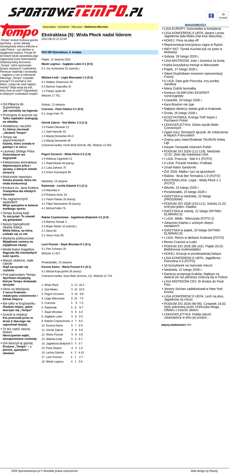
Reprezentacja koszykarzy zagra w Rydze (193, 44)
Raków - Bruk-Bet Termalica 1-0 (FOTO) (192, 176)
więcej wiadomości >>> (176, 324)
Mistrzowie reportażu (19, 180)
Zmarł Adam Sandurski (180, 167)
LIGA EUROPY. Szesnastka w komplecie (192, 28)
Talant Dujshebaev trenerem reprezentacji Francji (193, 75)
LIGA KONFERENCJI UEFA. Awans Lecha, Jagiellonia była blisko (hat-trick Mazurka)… (194, 34)
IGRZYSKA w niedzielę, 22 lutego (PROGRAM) (187, 197)
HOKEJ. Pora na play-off (181, 40)
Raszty (213, 471)
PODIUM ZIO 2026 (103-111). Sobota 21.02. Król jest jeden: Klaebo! (195, 205)
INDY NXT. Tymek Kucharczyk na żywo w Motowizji (193, 50)
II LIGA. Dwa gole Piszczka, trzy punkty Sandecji (191, 82)
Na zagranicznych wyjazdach (20, 203)
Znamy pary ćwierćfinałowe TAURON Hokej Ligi (194, 141)
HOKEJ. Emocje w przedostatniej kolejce (192, 253)
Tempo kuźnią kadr (19, 216)
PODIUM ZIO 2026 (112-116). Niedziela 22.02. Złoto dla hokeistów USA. (192, 152)
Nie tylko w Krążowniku (19, 307)
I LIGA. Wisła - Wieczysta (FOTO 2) (189, 218)
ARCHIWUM (63, 26)
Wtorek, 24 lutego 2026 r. (181, 187)
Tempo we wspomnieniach (19, 142)
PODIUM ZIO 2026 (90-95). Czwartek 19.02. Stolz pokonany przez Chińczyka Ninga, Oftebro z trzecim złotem (195, 307)
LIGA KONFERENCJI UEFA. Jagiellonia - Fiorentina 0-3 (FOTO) (193, 259)
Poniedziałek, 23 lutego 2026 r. (185, 192)
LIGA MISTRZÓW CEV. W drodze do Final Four (194, 283)
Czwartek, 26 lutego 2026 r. (183, 100)
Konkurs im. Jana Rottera (20, 191)
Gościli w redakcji (18, 319)
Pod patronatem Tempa (20, 279)
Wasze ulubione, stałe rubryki (18, 265)
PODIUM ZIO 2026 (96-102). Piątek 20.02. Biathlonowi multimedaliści (194, 247)
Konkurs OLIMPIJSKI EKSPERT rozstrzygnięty (186, 94)
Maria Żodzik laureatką (180, 88)
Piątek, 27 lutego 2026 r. (181, 69)
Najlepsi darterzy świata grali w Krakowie (192, 108)
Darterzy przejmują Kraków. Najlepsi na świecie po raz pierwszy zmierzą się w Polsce (196, 275)
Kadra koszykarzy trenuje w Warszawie (191, 65)
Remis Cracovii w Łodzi (180, 242)
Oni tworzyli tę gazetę (18, 348)
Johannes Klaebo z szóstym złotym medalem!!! (188, 224)
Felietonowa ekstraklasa (20, 167)
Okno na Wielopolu (20, 294)
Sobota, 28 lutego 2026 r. (181, 56)
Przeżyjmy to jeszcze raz (20, 118)
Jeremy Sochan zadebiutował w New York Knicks (193, 290)
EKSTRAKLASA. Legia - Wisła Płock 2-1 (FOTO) (192, 181)
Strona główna (49, 26)
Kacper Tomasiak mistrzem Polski (187, 147)
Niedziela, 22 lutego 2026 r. (183, 269)
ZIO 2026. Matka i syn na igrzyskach (189, 171)
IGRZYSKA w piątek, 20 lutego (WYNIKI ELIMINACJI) (192, 231)
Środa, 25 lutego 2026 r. (181, 113)
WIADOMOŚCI (195, 25)
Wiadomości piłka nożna (96, 26)
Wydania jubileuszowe (18, 241)
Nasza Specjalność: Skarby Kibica (17, 229)
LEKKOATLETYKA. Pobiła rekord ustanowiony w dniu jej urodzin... (187, 315)
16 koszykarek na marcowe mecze (188, 265)
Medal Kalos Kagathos (20, 253)
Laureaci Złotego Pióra (19, 154)
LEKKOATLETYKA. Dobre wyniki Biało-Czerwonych (191, 126)
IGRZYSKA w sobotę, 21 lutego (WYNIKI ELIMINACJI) (192, 212)
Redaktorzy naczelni (17, 129)
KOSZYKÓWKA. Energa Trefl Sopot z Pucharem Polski (190, 118)
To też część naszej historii (20, 333)
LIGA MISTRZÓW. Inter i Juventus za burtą (194, 60)
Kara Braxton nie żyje (179, 104)
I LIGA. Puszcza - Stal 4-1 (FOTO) (188, 159)
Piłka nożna (77, 26)
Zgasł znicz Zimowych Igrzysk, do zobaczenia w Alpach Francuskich (196, 133)
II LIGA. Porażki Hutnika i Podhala (188, 163)
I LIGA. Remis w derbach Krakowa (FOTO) (194, 237)
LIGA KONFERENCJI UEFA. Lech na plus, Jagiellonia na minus (194, 297)
